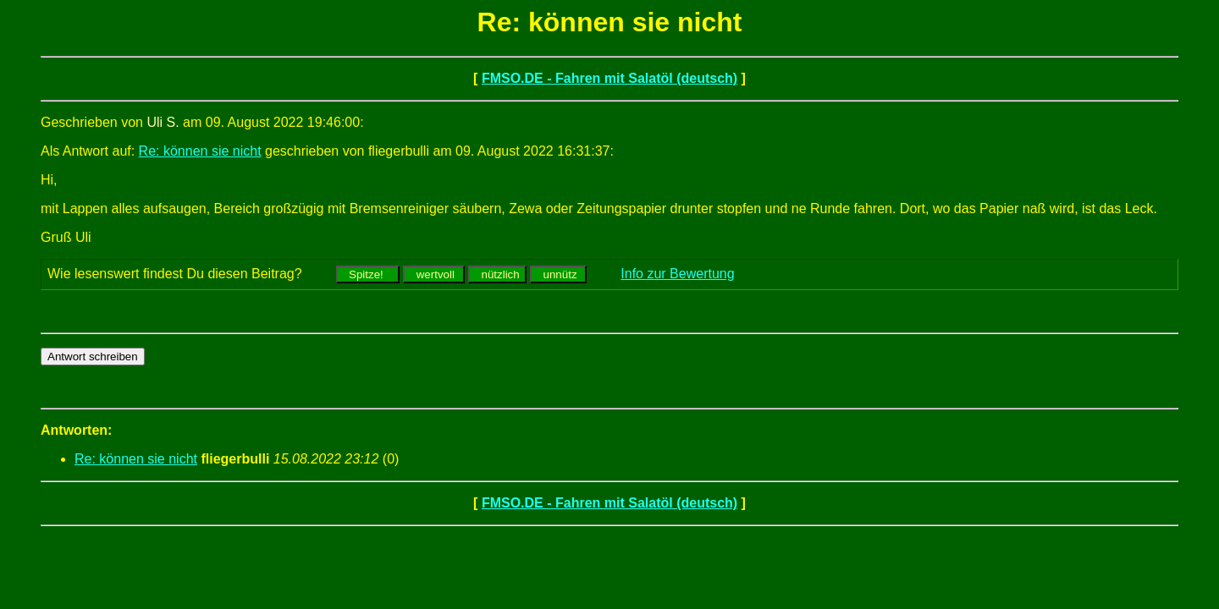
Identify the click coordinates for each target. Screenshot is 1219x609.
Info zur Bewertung (677, 273)
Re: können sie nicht (200, 151)
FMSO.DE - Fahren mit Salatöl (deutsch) (609, 78)
